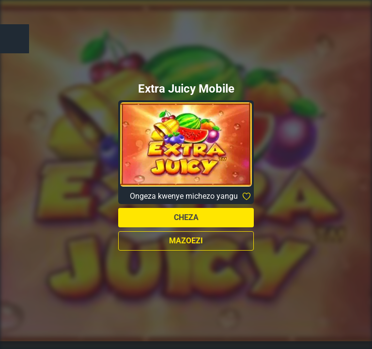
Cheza (186, 217)
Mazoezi (186, 240)
